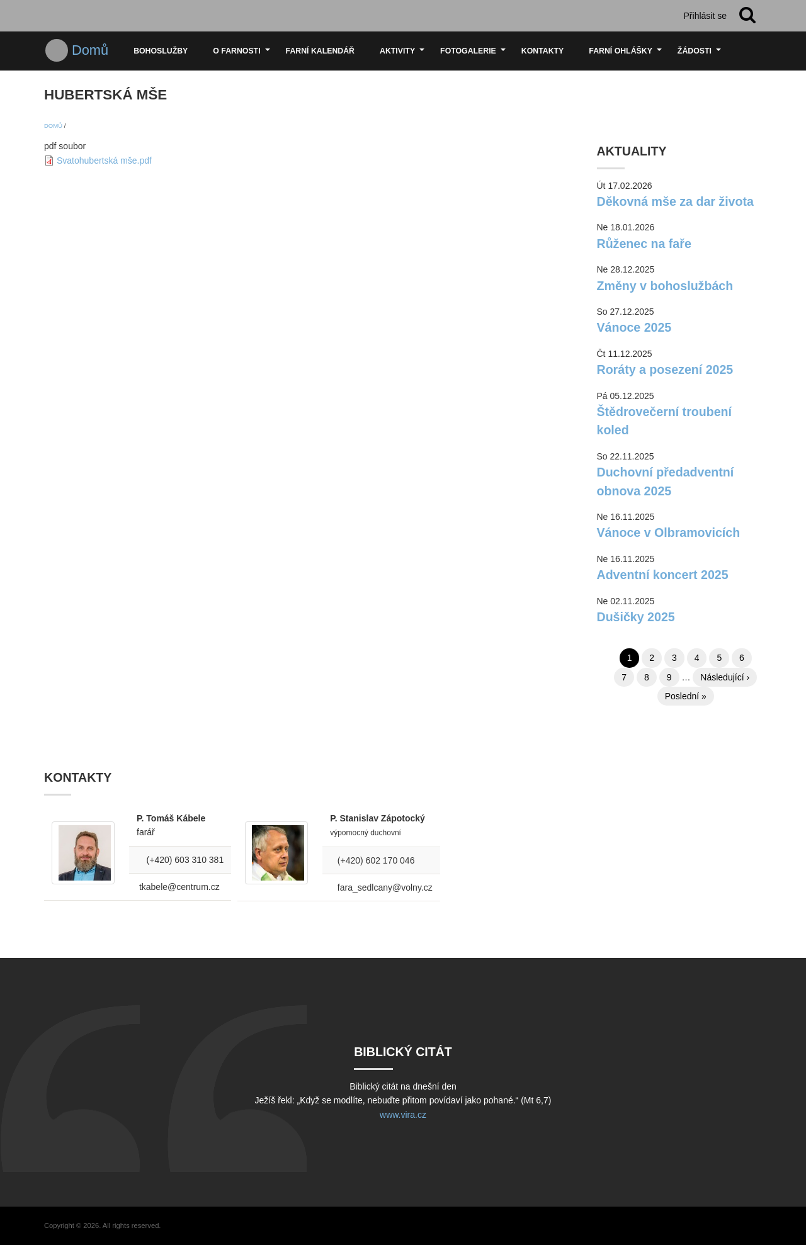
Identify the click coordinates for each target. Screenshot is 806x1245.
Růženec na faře (644, 244)
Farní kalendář (320, 51)
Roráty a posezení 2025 (665, 369)
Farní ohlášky (627, 55)
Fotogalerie (474, 55)
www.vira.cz (403, 1115)
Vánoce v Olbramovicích (669, 532)
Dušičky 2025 (636, 617)
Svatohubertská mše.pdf (104, 160)
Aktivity (404, 55)
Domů (90, 50)
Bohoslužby (160, 51)
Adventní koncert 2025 (663, 575)
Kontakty (542, 51)
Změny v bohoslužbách (665, 286)
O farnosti (243, 55)
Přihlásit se (705, 16)
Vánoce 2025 (634, 327)
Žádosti (701, 55)
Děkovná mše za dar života (675, 201)
